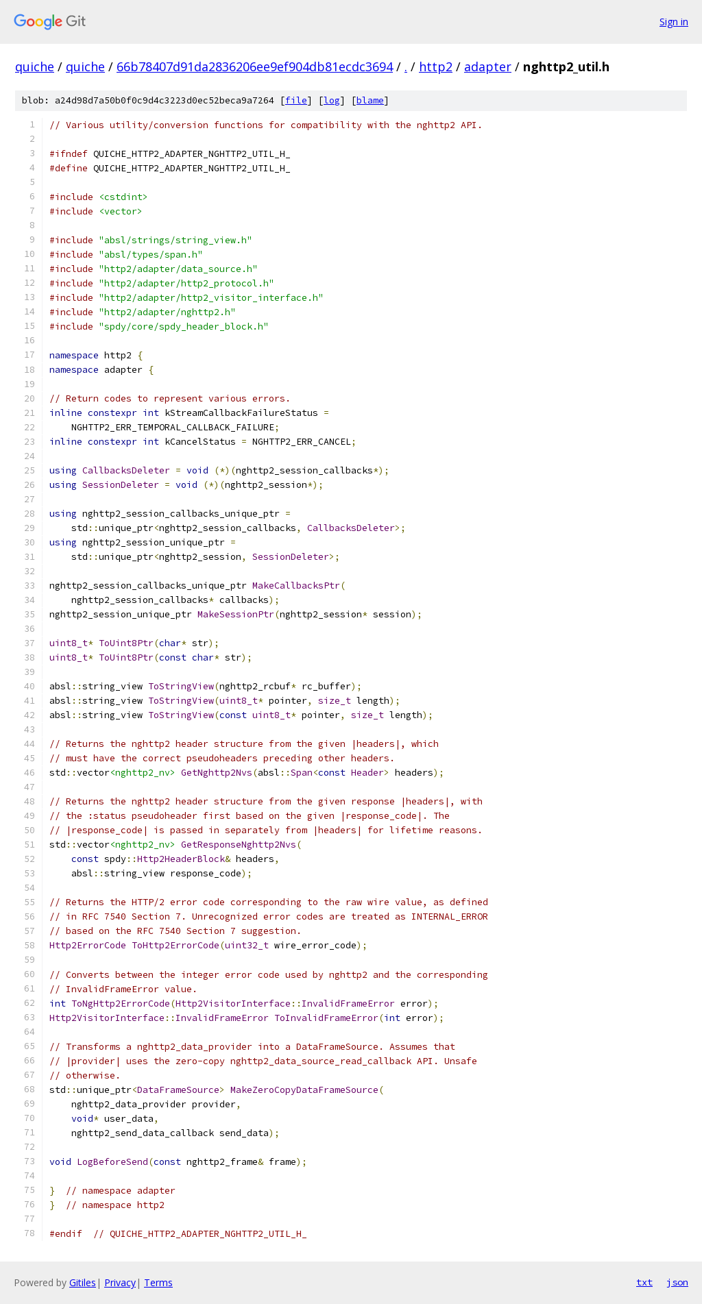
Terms (158, 1282)
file (296, 100)
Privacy (120, 1282)
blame (370, 100)
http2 (435, 66)
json (677, 1282)
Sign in (673, 21)
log (332, 100)
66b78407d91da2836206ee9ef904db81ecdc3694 (255, 66)
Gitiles (82, 1282)
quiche (34, 66)
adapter (487, 66)
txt (644, 1282)
